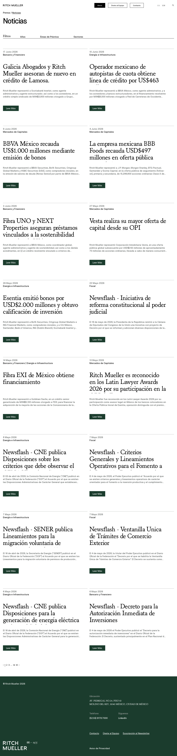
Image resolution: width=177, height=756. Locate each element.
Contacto (137, 5)
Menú (99, 5)
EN (163, 5)
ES (159, 5)
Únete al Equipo (117, 5)
